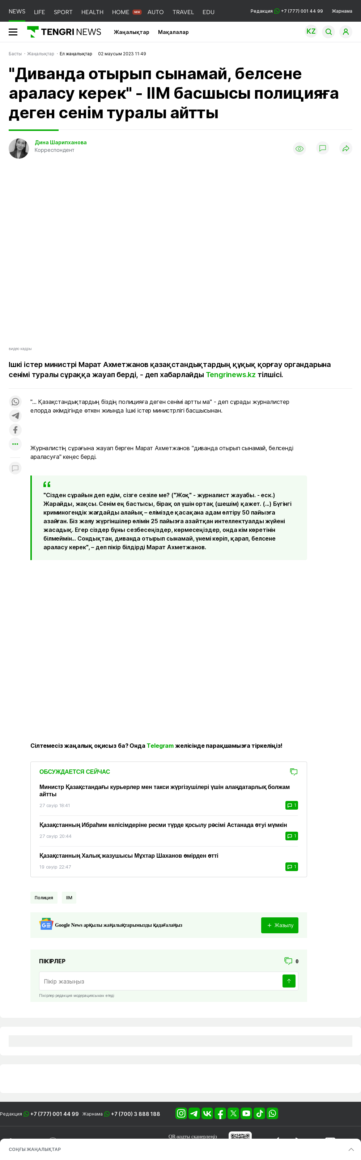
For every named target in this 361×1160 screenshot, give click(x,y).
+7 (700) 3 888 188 (135, 1114)
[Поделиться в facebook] (15, 430)
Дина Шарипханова (61, 142)
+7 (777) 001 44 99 (54, 1114)
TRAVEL (183, 12)
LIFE (39, 12)
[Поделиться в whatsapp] (15, 402)
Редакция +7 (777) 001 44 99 (287, 11)
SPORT (63, 12)
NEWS (17, 11)
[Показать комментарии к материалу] (15, 468)
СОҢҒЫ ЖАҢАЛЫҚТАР (35, 1149)
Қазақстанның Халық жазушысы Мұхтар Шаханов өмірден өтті (128, 856)
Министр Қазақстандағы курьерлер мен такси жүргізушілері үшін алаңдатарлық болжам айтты (164, 790)
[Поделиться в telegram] (15, 416)
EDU (209, 12)
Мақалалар (173, 32)
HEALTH (92, 12)
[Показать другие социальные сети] (15, 445)
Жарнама (342, 11)
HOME (120, 12)
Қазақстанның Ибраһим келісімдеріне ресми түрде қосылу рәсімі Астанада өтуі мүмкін (163, 825)
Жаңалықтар (131, 32)
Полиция (44, 897)
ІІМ (69, 897)
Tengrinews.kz (231, 374)
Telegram (160, 745)
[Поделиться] (345, 149)
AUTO (156, 12)
